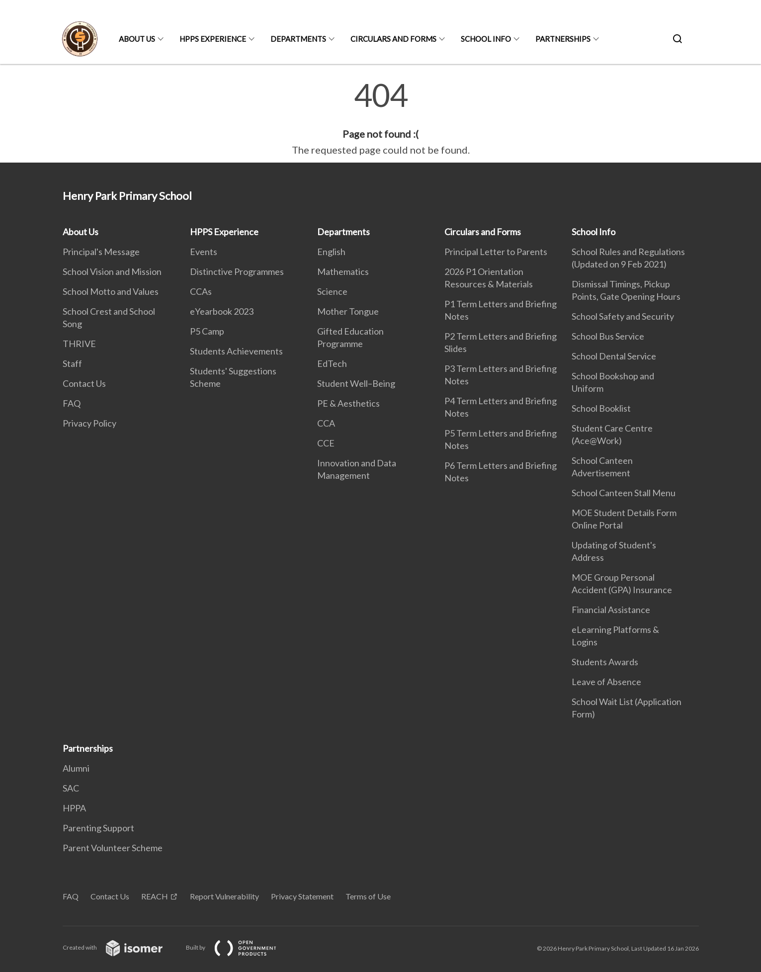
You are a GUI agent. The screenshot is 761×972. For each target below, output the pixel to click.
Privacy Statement (302, 896)
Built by (239, 947)
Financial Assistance (611, 609)
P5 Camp (207, 331)
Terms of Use (368, 896)
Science (332, 291)
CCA (326, 423)
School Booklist (601, 408)
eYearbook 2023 (222, 311)
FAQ (72, 403)
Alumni (76, 768)
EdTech (332, 363)
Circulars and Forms (393, 38)
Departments (298, 38)
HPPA (74, 807)
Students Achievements (236, 351)
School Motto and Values (111, 291)
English (331, 251)
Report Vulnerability (224, 896)
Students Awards (605, 661)
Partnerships (563, 38)
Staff (72, 363)
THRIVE (79, 343)
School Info (486, 38)
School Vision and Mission (112, 271)
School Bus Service (608, 336)
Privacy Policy (89, 423)
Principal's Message (101, 251)
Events (203, 251)
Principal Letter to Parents (495, 251)
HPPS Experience (212, 38)
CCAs (201, 291)
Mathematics (343, 271)
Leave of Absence (606, 681)
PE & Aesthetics (348, 403)
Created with (120, 947)
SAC (71, 788)
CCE (326, 443)
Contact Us (84, 383)
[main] (380, 118)
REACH (154, 896)
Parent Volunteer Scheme (113, 847)
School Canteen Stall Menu (624, 492)
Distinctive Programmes (237, 271)
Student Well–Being (356, 383)
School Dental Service (614, 356)
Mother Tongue (348, 311)
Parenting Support (98, 827)
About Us (137, 38)
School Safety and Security (623, 316)
